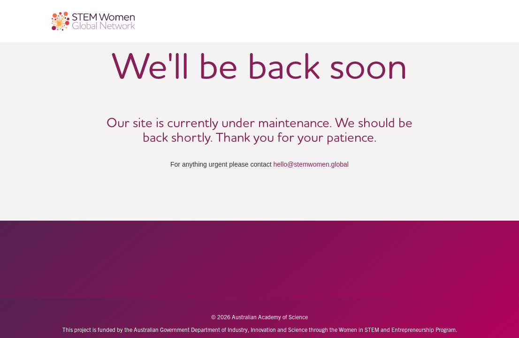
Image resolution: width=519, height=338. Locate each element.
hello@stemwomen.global (311, 164)
